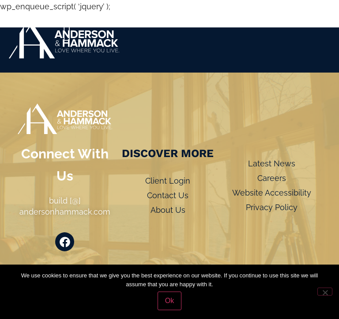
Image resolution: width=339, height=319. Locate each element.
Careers (271, 178)
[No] (324, 292)
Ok (169, 300)
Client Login (167, 180)
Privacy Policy (272, 207)
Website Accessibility (271, 192)
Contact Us (167, 195)
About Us (168, 210)
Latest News (271, 163)
